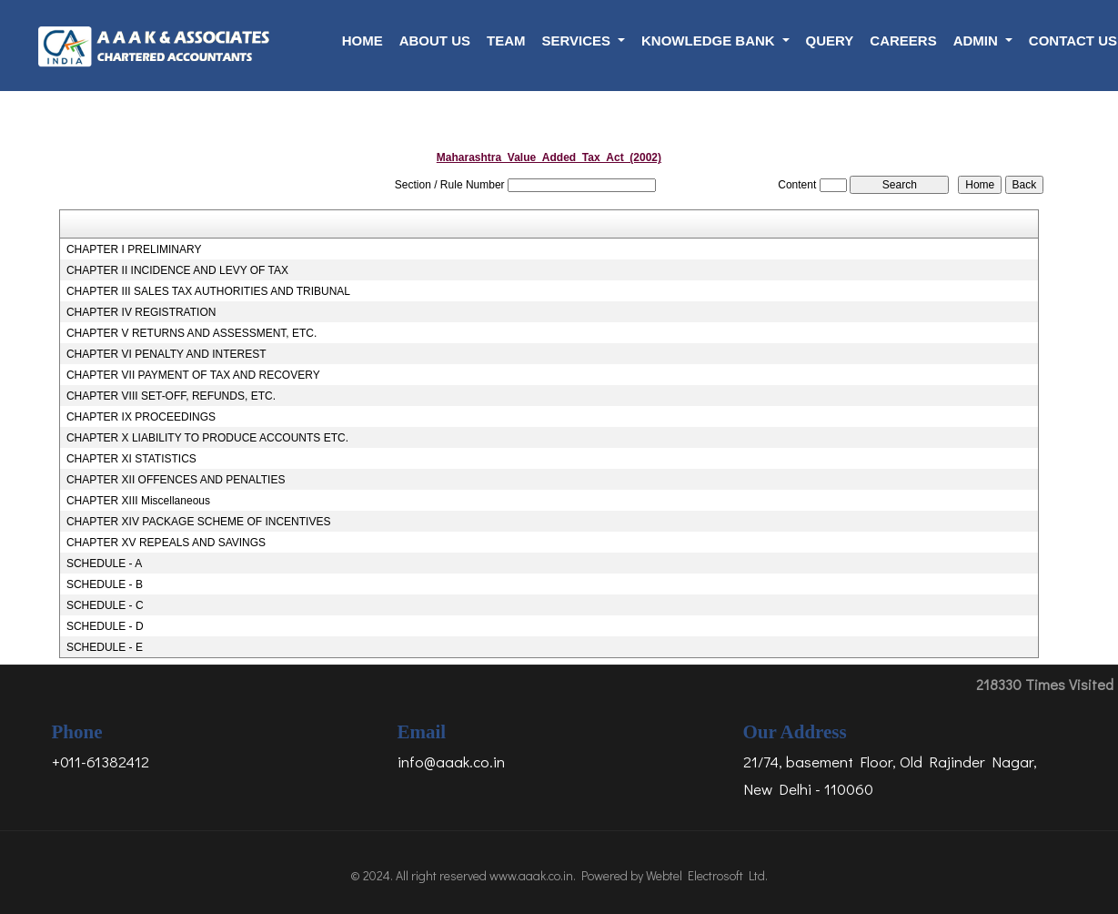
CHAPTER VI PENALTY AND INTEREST (166, 354)
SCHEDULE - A (104, 563)
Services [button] (577, 40)
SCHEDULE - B (104, 584)
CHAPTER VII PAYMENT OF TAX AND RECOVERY (193, 375)
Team (506, 40)
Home (362, 40)
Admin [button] (977, 40)
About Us (434, 40)
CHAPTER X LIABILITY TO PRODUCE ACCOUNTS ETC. (207, 438)
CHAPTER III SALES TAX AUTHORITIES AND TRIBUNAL (208, 291)
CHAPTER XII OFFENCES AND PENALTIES (176, 479)
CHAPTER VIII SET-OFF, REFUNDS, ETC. (171, 396)
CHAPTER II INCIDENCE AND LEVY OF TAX (177, 270)
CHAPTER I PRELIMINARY (133, 249)
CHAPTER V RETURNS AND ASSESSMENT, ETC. (191, 333)
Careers (903, 40)
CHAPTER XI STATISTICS (131, 458)
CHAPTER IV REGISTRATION (141, 312)
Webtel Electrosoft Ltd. (707, 875)
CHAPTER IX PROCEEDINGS (141, 417)
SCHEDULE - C (105, 605)
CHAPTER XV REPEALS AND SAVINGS (166, 542)
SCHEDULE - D (105, 626)
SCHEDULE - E (104, 647)
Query (830, 40)
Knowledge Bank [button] (710, 40)
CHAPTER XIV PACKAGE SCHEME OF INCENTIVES (198, 521)
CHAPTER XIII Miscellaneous (138, 500)
